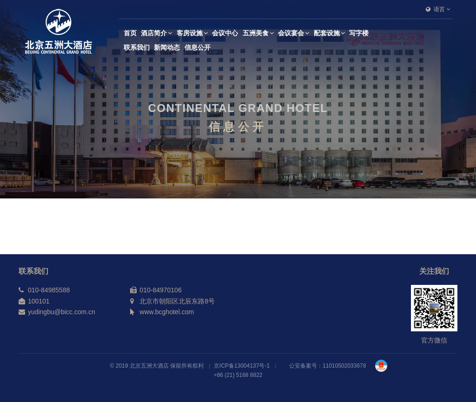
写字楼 (359, 33)
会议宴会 (293, 33)
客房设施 (192, 33)
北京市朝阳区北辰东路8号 (177, 301)
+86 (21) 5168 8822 (238, 375)
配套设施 (329, 33)
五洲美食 (258, 33)
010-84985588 (49, 290)
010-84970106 (160, 290)
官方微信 (434, 340)
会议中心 (225, 33)
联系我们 (137, 47)
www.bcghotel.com (166, 312)
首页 (130, 33)
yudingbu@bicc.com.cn (61, 312)
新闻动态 (167, 47)
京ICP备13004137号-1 (242, 365)
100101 (39, 301)
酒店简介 (156, 33)
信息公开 (198, 47)
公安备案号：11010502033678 (327, 365)
